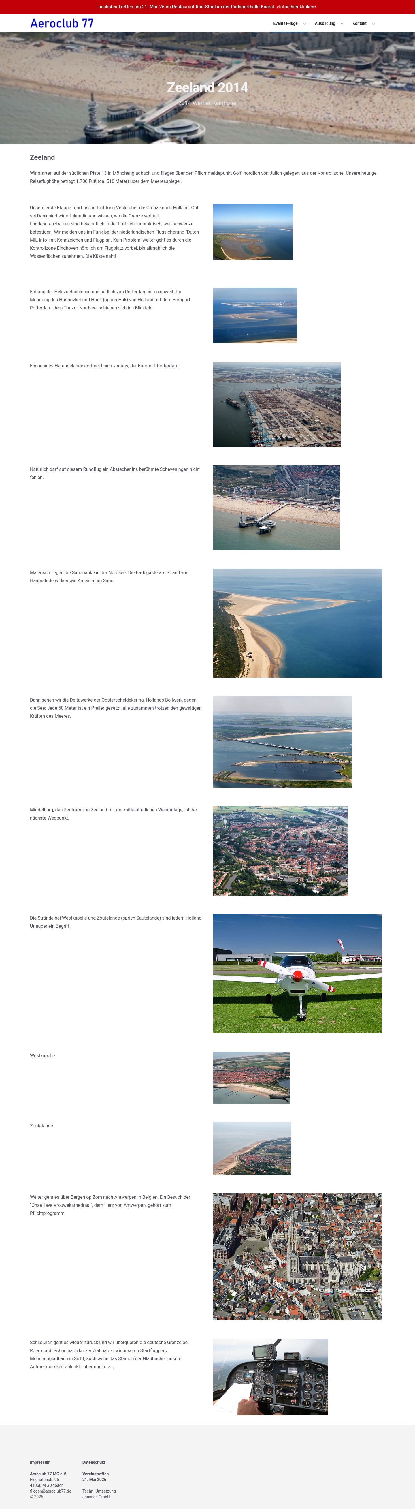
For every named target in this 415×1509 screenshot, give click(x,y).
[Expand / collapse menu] (304, 23)
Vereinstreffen (95, 1474)
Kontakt (359, 23)
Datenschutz (93, 1462)
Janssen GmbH (96, 1497)
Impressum (40, 1462)
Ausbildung (325, 23)
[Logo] (62, 23)
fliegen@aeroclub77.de (50, 1491)
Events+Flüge (285, 23)
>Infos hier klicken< (297, 7)
